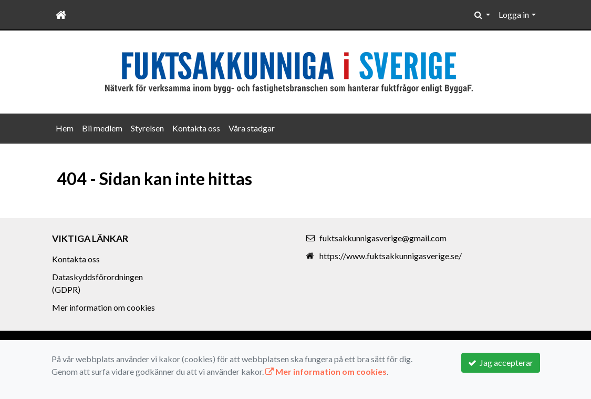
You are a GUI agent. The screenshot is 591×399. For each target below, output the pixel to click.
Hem (65, 128)
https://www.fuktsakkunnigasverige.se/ (390, 256)
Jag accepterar (500, 362)
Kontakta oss (196, 128)
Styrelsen (147, 128)
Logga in (514, 14)
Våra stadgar (252, 128)
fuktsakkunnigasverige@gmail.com (383, 238)
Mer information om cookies (103, 307)
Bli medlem (102, 128)
